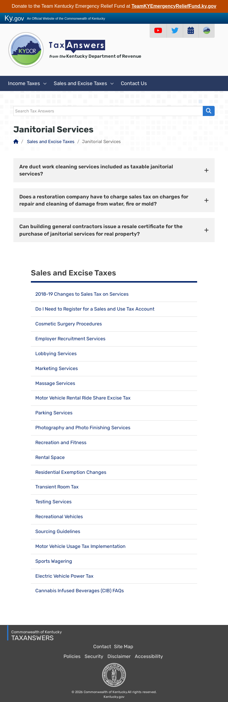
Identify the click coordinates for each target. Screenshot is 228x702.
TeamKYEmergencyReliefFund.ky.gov (174, 6)
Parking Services (53, 413)
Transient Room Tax (57, 487)
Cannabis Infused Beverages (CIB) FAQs (79, 590)
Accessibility (149, 656)
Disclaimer (119, 656)
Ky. (14, 18)
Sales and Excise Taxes (84, 83)
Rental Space (50, 457)
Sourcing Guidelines (57, 531)
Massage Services (55, 383)
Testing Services (53, 501)
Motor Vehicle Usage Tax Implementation (80, 546)
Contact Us (134, 83)
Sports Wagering (53, 561)
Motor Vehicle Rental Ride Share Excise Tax (83, 398)
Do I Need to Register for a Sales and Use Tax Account (94, 309)
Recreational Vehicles (59, 516)
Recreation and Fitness (60, 442)
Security (94, 656)
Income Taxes (27, 83)
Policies (72, 656)
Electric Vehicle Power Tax (64, 576)
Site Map (123, 646)
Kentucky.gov (114, 697)
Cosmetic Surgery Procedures (68, 324)
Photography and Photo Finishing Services (82, 427)
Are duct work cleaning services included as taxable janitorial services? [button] (96, 170)
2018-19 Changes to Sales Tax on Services (82, 294)
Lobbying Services (56, 353)
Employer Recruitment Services (70, 338)
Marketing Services (56, 368)
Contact (102, 646)
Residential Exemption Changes (70, 472)
